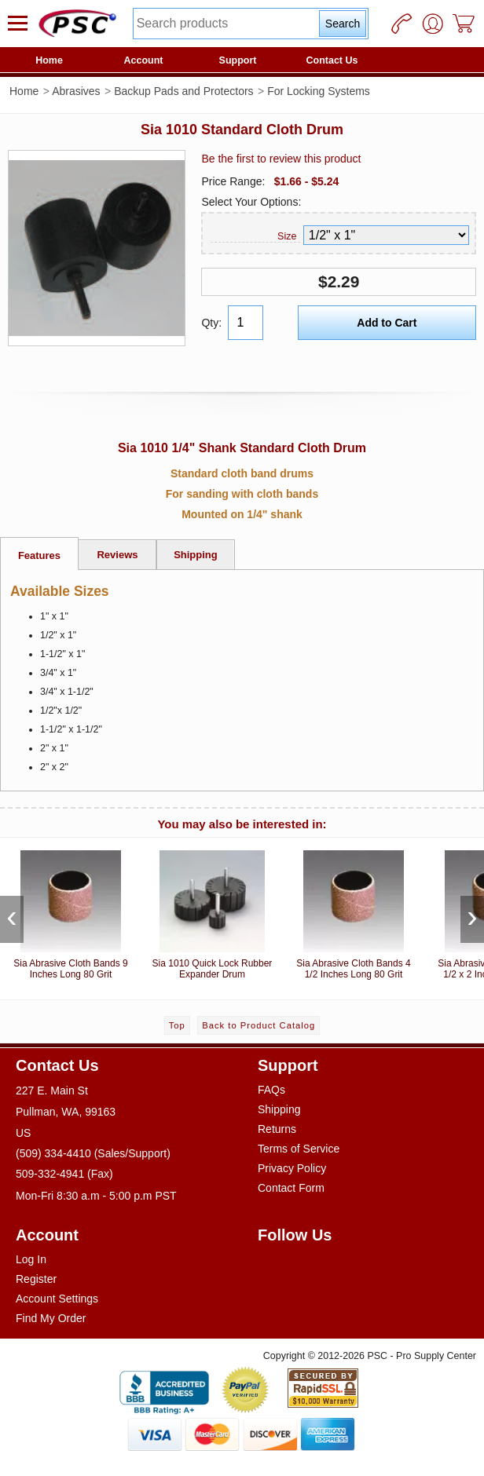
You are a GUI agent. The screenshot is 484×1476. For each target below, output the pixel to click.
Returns (277, 1129)
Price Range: (233, 181)
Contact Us (332, 60)
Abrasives (76, 91)
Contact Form (291, 1188)
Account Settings (57, 1298)
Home (49, 60)
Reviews (117, 555)
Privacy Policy (292, 1168)
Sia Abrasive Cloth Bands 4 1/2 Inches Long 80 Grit (353, 912)
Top (177, 1025)
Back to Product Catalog (258, 1025)
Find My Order (51, 1318)
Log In (31, 1259)
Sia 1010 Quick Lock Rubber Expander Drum (212, 912)
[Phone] (401, 23)
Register (36, 1279)
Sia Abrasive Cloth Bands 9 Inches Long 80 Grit (70, 912)
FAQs (271, 1089)
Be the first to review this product (281, 158)
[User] (433, 23)
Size (286, 236)
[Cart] (464, 23)
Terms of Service (298, 1148)
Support (238, 60)
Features (39, 555)
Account (143, 60)
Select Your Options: (251, 201)
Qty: (211, 322)
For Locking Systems (318, 91)
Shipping (196, 555)
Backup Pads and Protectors (183, 91)
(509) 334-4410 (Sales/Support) (93, 1153)
